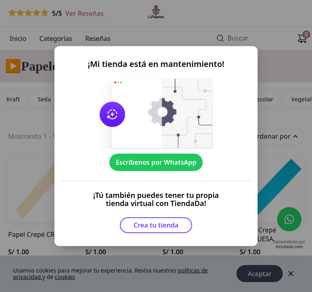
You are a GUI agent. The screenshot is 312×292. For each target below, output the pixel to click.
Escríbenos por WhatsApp (156, 162)
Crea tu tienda (156, 225)
